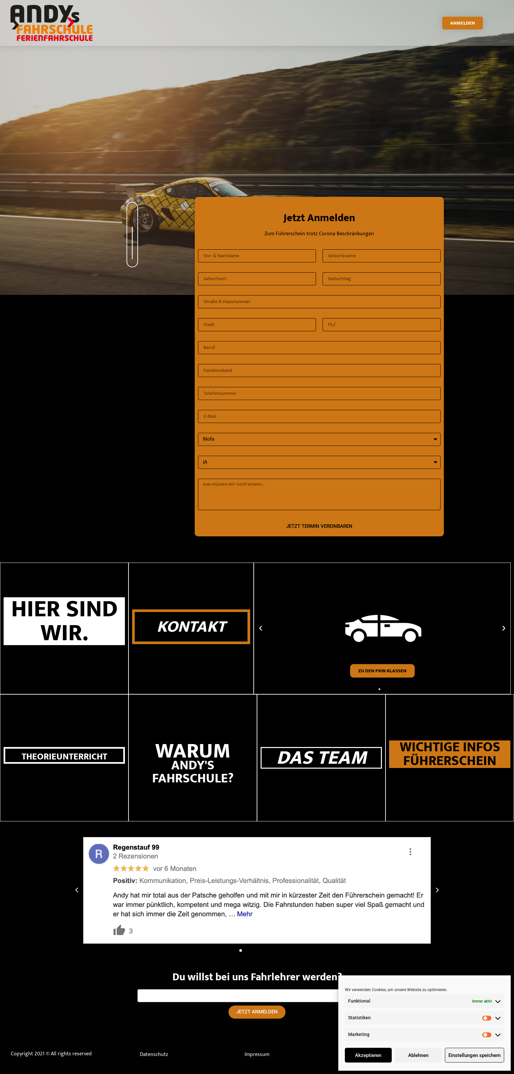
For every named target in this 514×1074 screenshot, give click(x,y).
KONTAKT (191, 627)
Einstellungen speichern (474, 1055)
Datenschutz (154, 1054)
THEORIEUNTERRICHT (64, 756)
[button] (379, 689)
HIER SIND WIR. (64, 621)
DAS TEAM (321, 757)
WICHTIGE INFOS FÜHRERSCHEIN (450, 754)
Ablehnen (418, 1055)
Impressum (257, 1054)
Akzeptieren (368, 1055)
